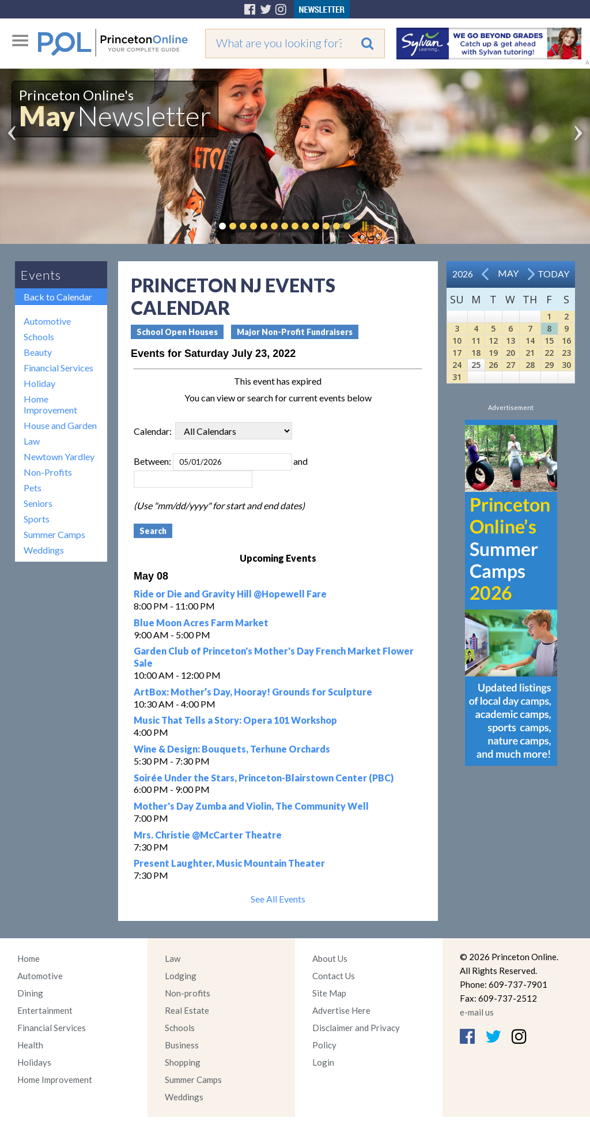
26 (493, 364)
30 (566, 364)
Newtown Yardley (59, 456)
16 (566, 340)
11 (476, 340)
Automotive (47, 320)
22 (549, 352)
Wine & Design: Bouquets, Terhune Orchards (232, 748)
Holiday (39, 383)
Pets (32, 487)
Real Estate (187, 1010)
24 (457, 364)
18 (476, 352)
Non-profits (187, 993)
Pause (364, 226)
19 (493, 352)
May (508, 273)
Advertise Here (341, 1010)
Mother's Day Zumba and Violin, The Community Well (251, 805)
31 (457, 376)
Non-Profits (48, 472)
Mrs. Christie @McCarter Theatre (208, 834)
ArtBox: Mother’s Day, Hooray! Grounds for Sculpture (253, 691)
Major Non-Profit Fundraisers (295, 332)
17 (457, 352)
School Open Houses (177, 332)
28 (530, 364)
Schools (39, 336)
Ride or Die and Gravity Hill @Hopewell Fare (230, 593)
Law (32, 440)
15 (549, 340)
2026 (462, 273)
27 (510, 364)
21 (530, 352)
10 (457, 340)
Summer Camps (54, 534)
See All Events (278, 898)
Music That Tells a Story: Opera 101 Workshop (235, 719)
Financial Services (58, 367)
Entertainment (45, 1010)
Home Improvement (50, 404)
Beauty (38, 352)
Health (30, 1045)
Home (28, 958)
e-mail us (477, 1012)
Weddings (44, 549)
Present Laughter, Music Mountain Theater (229, 863)
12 (493, 340)
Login (323, 1062)
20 (510, 352)
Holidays (34, 1062)
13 (510, 340)
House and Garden (60, 425)
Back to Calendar (58, 296)
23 (566, 352)
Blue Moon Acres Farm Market (201, 622)
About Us (329, 958)
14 (530, 340)
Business (182, 1045)
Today (553, 273)
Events (41, 275)
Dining (30, 993)
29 (549, 364)
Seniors (38, 503)
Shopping (183, 1062)
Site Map (329, 993)
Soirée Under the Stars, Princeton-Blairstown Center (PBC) (264, 777)
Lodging (180, 976)
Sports (37, 518)
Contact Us (333, 976)
